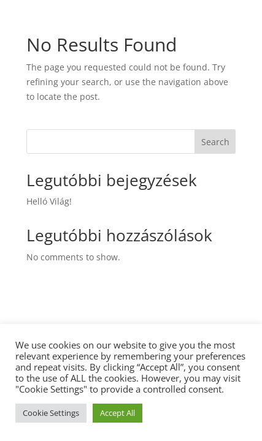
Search (215, 142)
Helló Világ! (49, 201)
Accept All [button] (117, 412)
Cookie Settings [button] (51, 412)
